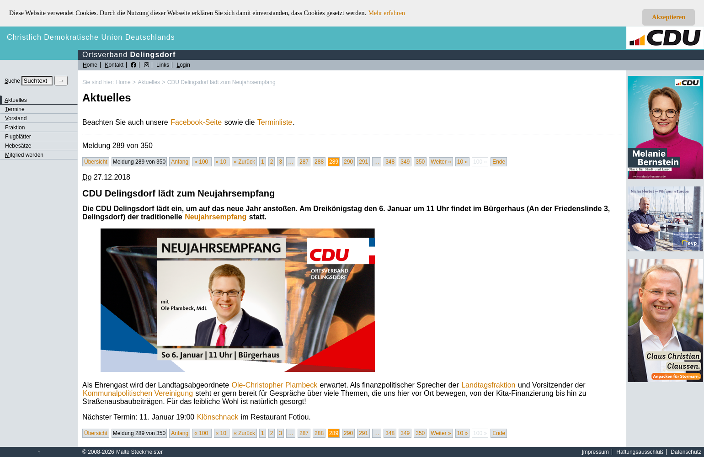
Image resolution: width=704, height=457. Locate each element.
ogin (183, 65)
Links (162, 65)
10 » (462, 162)
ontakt (114, 65)
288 (319, 162)
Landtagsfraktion (488, 385)
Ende (498, 162)
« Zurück (244, 162)
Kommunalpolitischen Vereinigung (138, 393)
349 (405, 162)
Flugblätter (18, 136)
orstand (16, 118)
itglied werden (24, 155)
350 (420, 162)
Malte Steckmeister (139, 452)
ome (90, 65)
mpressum (595, 452)
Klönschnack (218, 417)
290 (348, 162)
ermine (15, 109)
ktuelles (16, 100)
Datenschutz (686, 452)
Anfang (179, 162)
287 (304, 162)
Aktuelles (149, 82)
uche (12, 81)
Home (123, 82)
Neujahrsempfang (215, 217)
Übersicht (95, 162)
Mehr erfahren (386, 13)
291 (363, 162)
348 (390, 162)
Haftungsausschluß (639, 452)
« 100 (201, 162)
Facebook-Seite (196, 122)
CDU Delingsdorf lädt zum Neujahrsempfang (221, 82)
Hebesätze (18, 146)
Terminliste (274, 122)
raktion (15, 127)
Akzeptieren (668, 17)
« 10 (222, 162)
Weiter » (441, 162)
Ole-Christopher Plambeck (275, 385)
